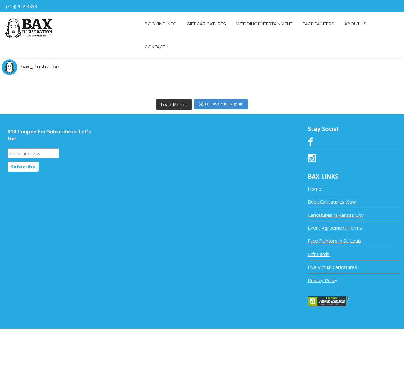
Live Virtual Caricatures (332, 267)
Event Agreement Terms (335, 228)
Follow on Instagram (221, 104)
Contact (157, 46)
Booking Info (161, 23)
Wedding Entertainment (264, 23)
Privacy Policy (322, 280)
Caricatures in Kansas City (336, 215)
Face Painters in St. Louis (334, 241)
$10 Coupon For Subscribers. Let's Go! (49, 135)
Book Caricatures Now (332, 201)
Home (314, 189)
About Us (355, 23)
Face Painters (318, 23)
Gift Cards (319, 254)
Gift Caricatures (206, 23)
